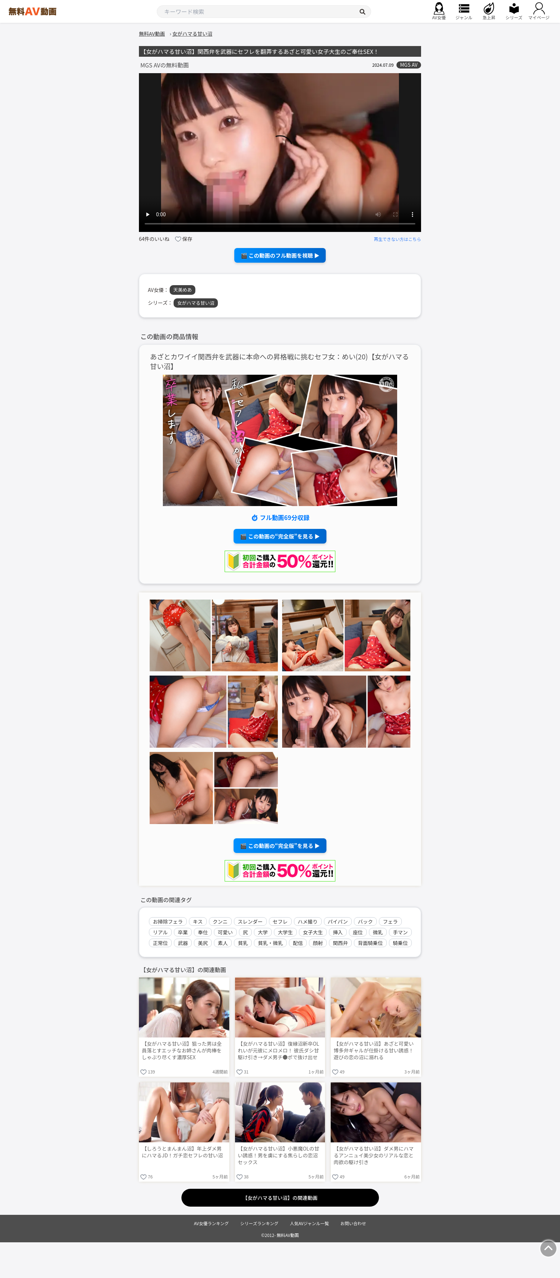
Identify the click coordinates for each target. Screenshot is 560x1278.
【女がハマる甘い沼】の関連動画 (280, 1197)
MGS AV (409, 64)
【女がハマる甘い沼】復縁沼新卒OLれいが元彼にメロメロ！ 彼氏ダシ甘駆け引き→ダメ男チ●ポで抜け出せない (278, 1051)
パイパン (338, 921)
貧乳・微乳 (270, 942)
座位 (358, 932)
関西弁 (340, 942)
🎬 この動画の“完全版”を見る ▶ (280, 536)
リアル (160, 932)
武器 (183, 942)
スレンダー (250, 921)
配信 (298, 942)
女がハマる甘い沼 (195, 302)
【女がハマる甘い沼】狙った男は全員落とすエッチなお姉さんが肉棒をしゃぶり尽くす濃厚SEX (182, 1050)
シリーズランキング (259, 1223)
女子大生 (313, 932)
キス (198, 921)
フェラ (390, 921)
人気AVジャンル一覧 (309, 1223)
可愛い (225, 932)
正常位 (160, 942)
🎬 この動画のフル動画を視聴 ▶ (280, 255)
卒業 (183, 932)
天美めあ (182, 289)
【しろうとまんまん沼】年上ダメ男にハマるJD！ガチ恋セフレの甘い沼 (182, 1152)
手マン (400, 932)
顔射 (318, 942)
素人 (223, 942)
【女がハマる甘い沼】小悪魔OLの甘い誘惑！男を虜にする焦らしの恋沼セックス (278, 1155)
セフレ (280, 921)
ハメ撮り (308, 921)
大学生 (285, 932)
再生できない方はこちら (397, 239)
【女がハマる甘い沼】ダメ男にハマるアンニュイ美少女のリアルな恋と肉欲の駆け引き (374, 1155)
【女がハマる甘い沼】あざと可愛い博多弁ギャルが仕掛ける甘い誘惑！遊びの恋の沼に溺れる (374, 1050)
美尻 (203, 942)
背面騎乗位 (370, 942)
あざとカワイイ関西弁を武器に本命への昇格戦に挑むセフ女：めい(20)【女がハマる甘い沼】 (279, 361)
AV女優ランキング (211, 1223)
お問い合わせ (353, 1223)
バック (365, 921)
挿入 (338, 932)
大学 (263, 932)
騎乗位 (400, 942)
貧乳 (243, 942)
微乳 (378, 932)
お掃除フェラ (168, 921)
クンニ (220, 921)
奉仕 (203, 932)
